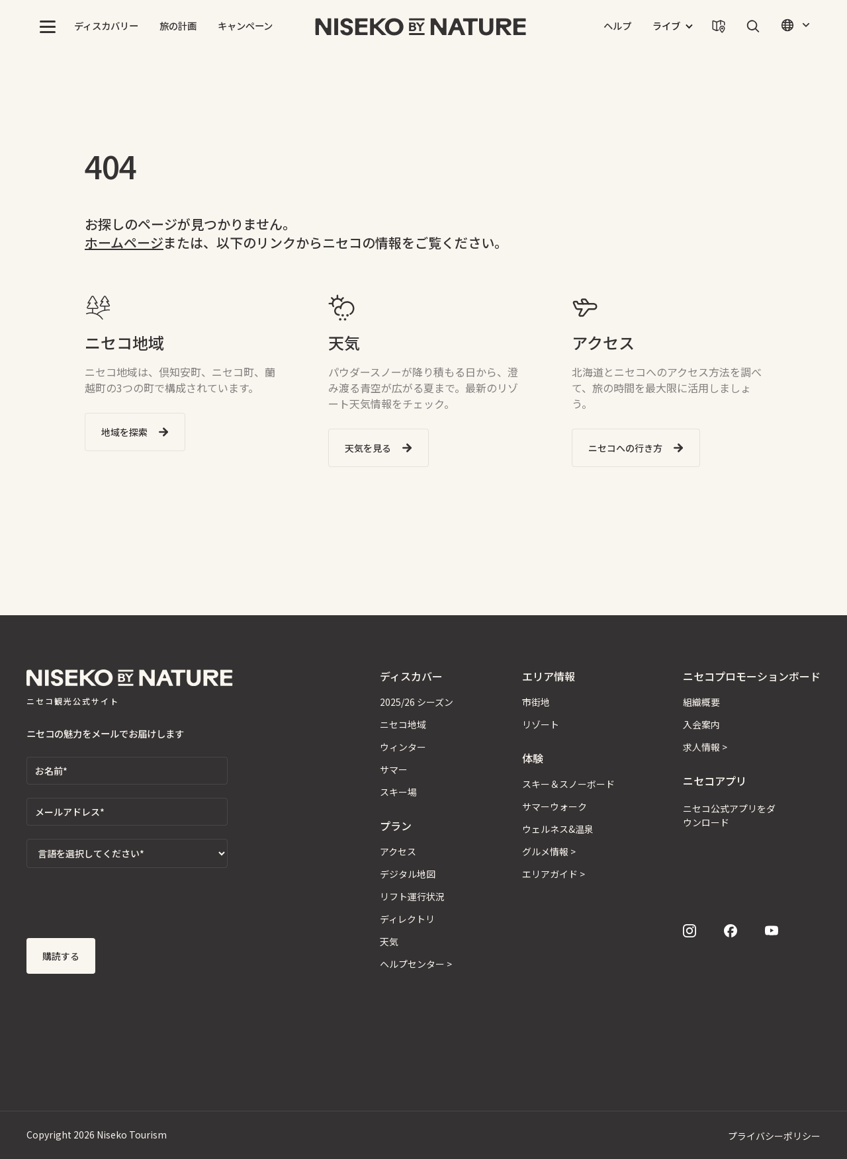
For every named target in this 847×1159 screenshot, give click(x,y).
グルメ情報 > (549, 851)
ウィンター (403, 746)
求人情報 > (705, 746)
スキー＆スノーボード (568, 784)
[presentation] (127, 907)
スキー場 (398, 791)
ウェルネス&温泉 (558, 829)
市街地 (536, 702)
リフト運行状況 (412, 896)
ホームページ (124, 242)
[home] (421, 26)
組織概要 (701, 702)
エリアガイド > (553, 874)
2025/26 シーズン (416, 702)
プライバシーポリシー (774, 1135)
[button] (48, 26)
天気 (389, 941)
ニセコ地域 (403, 724)
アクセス (398, 851)
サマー (394, 769)
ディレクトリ (407, 918)
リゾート (540, 724)
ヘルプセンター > (416, 963)
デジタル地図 (407, 874)
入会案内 (701, 724)
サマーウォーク (554, 806)
